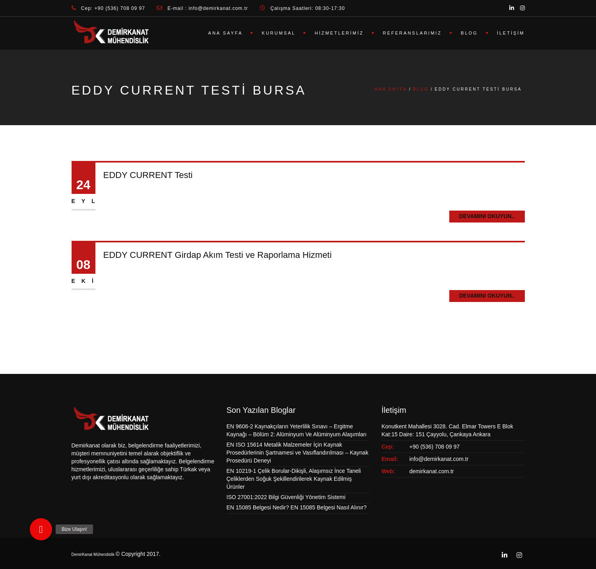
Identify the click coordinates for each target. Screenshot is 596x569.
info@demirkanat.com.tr (439, 459)
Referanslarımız (412, 33)
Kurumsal (278, 33)
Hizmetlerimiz (339, 33)
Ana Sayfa (225, 33)
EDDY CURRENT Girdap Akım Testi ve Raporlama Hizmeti (217, 255)
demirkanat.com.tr (432, 471)
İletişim (511, 33)
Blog (469, 33)
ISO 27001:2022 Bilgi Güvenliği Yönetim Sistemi (286, 497)
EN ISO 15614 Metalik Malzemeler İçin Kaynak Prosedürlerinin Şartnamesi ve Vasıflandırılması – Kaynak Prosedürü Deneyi (298, 452)
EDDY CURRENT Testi (148, 175)
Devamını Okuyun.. (487, 216)
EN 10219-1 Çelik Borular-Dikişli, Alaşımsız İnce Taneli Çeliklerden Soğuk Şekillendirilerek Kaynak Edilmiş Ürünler (294, 479)
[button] (41, 529)
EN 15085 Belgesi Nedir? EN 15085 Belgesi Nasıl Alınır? (297, 507)
